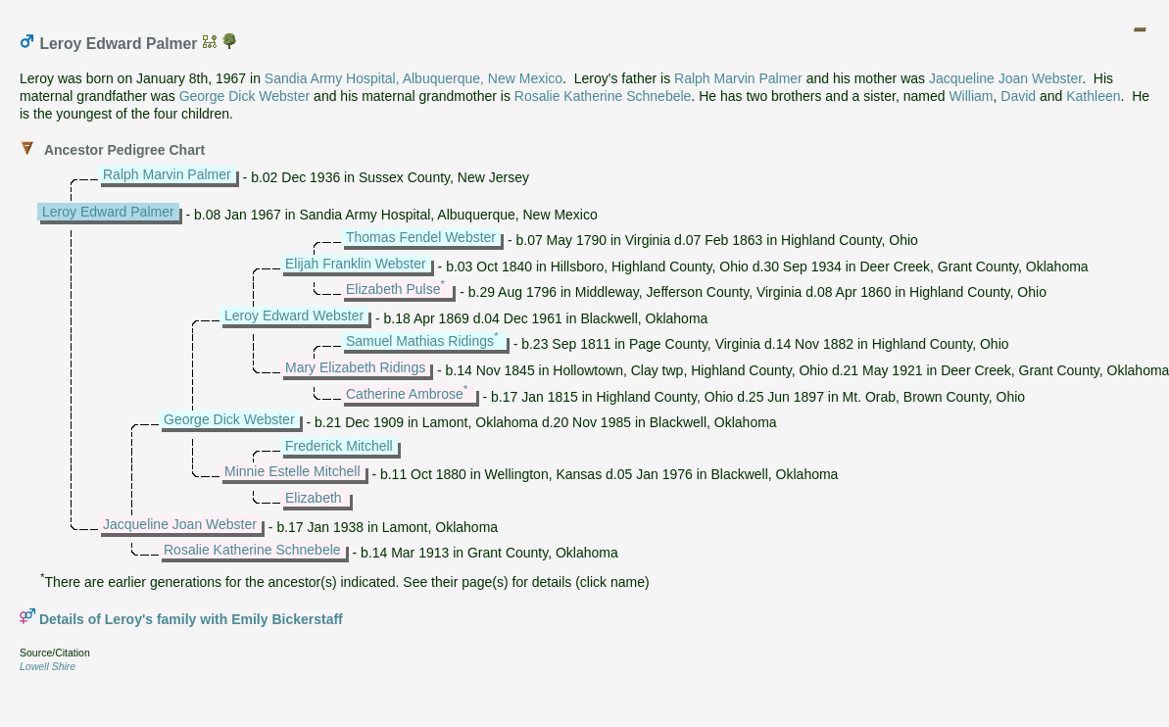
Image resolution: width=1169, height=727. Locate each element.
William (971, 96)
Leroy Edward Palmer (108, 211)
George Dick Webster (245, 96)
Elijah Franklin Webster (355, 263)
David (1018, 96)
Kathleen (1093, 96)
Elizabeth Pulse (393, 289)
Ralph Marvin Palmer (738, 78)
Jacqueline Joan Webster (1005, 78)
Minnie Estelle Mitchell (292, 471)
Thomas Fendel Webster (421, 237)
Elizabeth (313, 498)
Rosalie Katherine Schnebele (603, 96)
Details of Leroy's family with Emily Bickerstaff (191, 619)
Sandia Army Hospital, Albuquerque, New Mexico (413, 78)
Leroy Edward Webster (294, 315)
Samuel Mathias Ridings (420, 341)
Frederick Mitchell (339, 446)
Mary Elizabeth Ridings (355, 367)
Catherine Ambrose (404, 394)
